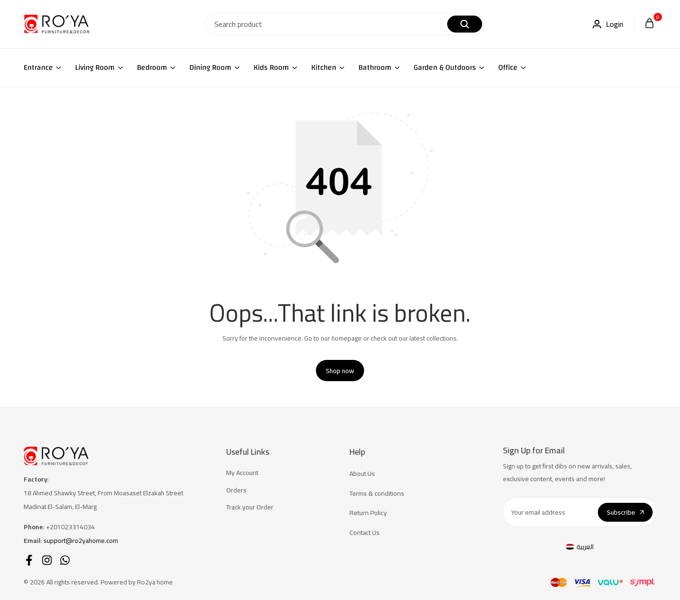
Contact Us (364, 533)
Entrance (38, 67)
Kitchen (323, 67)
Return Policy (368, 513)
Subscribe (625, 512)
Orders (236, 490)
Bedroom (152, 67)
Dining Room (210, 67)
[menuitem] (580, 546)
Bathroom (374, 67)
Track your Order (249, 507)
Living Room (95, 67)
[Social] (29, 560)
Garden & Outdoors (445, 67)
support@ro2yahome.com (80, 540)
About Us (362, 474)
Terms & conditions (376, 494)
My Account (242, 473)
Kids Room (271, 67)
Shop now (340, 371)
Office (508, 67)
